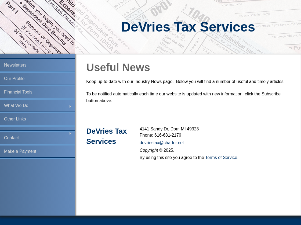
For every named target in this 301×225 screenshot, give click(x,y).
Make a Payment (20, 151)
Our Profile (14, 78)
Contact (11, 138)
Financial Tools (18, 92)
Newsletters (15, 65)
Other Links (15, 119)
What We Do (16, 105)
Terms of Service (221, 157)
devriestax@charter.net (162, 142)
